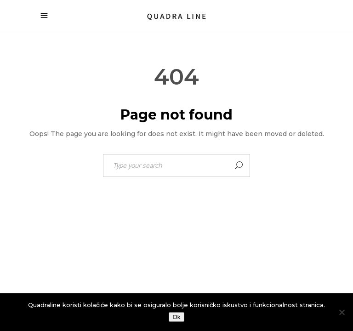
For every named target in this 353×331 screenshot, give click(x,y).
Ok (176, 317)
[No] (341, 312)
